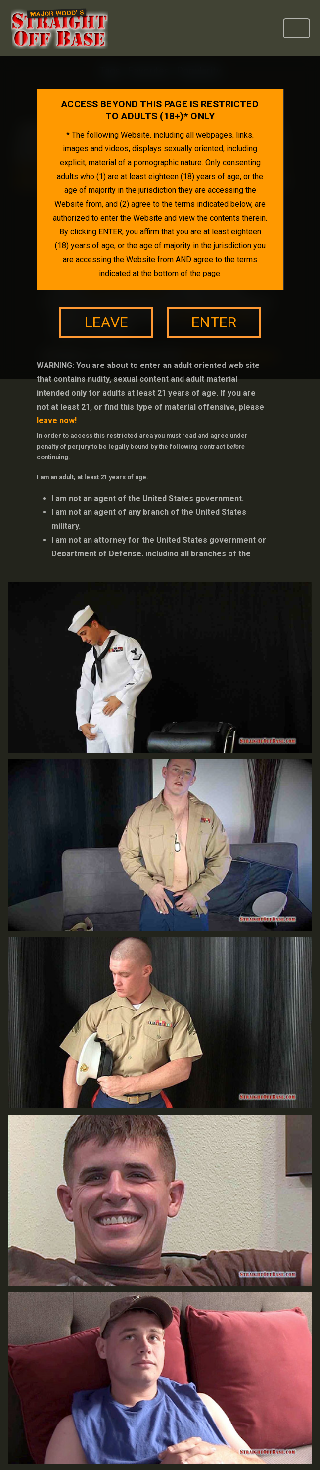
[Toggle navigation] (296, 28)
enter (213, 322)
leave (106, 322)
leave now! (57, 420)
